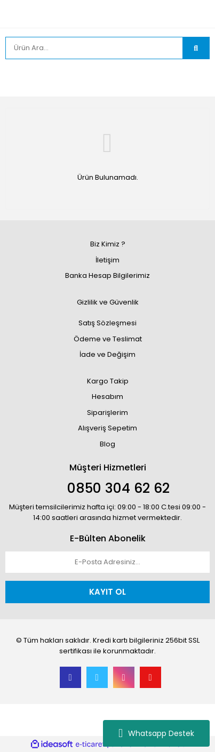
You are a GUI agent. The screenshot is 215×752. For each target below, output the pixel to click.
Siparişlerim (107, 412)
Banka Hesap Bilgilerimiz (107, 275)
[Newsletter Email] (107, 562)
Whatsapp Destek (156, 733)
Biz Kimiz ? (107, 244)
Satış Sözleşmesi (107, 323)
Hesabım (107, 396)
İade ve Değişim (107, 354)
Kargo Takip (108, 381)
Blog (107, 444)
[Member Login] (16, 78)
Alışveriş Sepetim (107, 428)
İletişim (107, 260)
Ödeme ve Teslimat (108, 339)
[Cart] (194, 78)
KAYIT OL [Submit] (107, 591)
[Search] (94, 48)
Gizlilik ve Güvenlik (108, 302)
